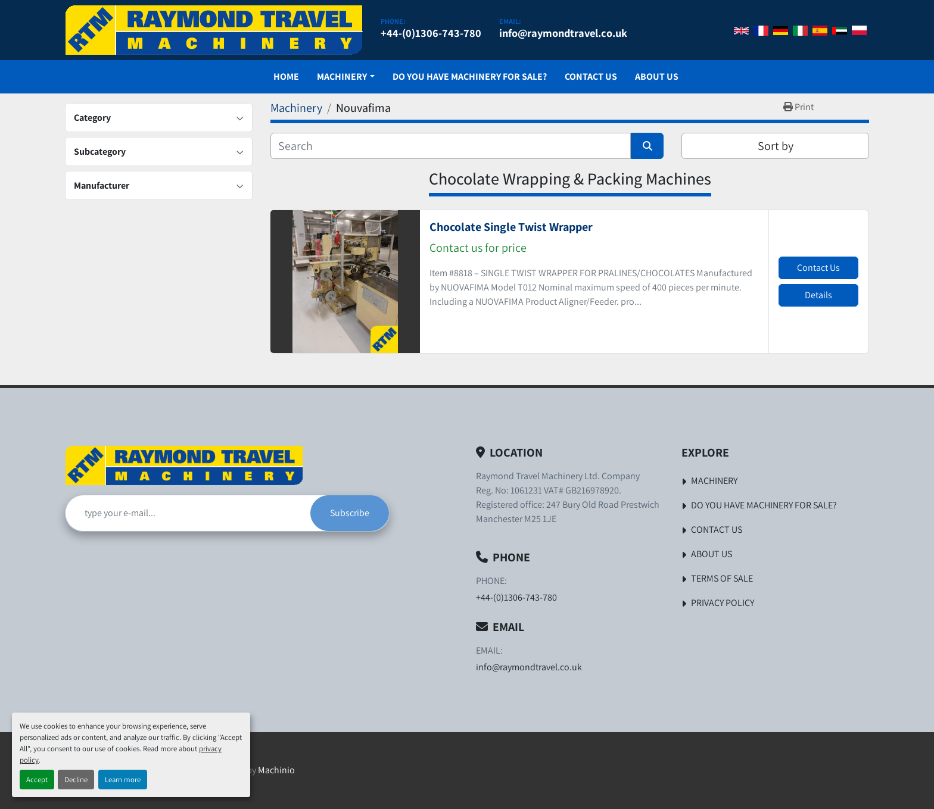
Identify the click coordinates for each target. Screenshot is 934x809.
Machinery (342, 76)
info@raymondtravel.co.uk (563, 33)
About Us (656, 76)
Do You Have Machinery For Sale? (470, 76)
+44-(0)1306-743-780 (431, 33)
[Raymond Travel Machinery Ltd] (184, 465)
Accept (37, 779)
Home (286, 76)
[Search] (450, 146)
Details (818, 295)
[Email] (188, 513)
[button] (345, 77)
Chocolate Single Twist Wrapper (511, 227)
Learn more (123, 779)
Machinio (276, 770)
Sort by (775, 146)
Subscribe (349, 513)
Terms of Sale (722, 578)
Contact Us (591, 76)
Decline (76, 779)
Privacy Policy (722, 602)
